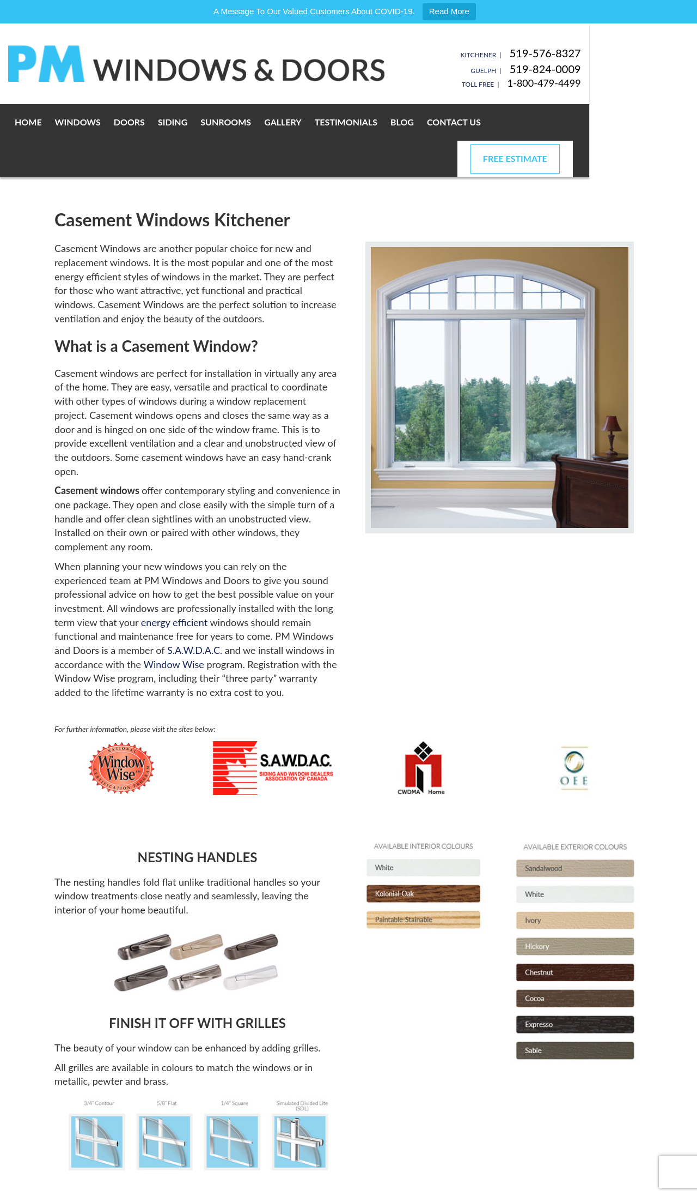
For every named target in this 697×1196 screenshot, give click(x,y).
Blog (440, 122)
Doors (167, 122)
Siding (210, 122)
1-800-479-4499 (614, 83)
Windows (116, 122)
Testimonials (384, 122)
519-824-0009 (615, 68)
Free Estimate (585, 122)
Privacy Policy (187, 1185)
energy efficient (174, 586)
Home (66, 122)
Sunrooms (264, 122)
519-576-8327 (615, 52)
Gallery (321, 122)
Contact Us (492, 122)
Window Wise (173, 628)
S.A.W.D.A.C (193, 614)
